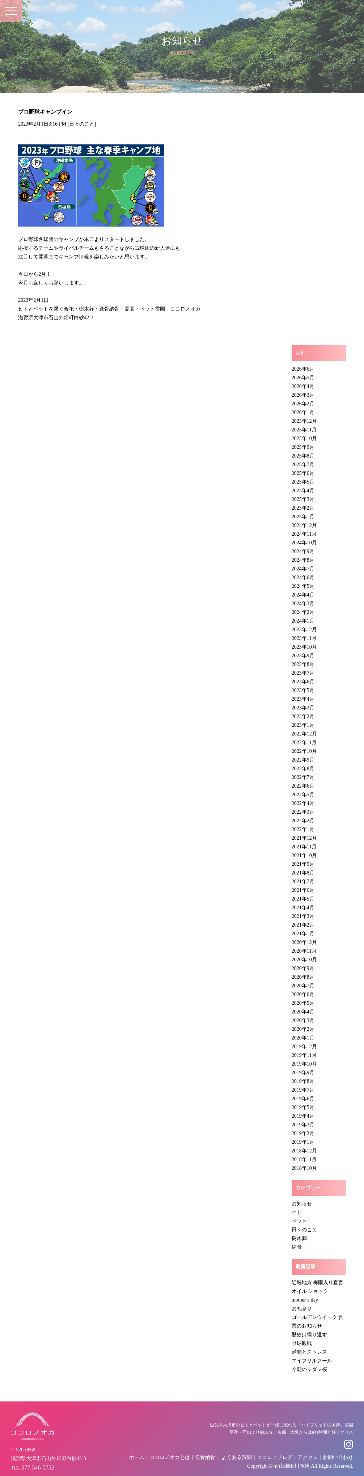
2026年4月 (303, 386)
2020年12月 (304, 942)
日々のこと (81, 124)
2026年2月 (303, 403)
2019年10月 (304, 1064)
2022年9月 (303, 760)
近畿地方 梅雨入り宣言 (318, 1282)
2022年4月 (303, 803)
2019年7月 (303, 1090)
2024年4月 (303, 595)
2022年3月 (303, 812)
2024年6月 (303, 577)
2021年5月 (303, 899)
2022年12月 (304, 734)
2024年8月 (303, 560)
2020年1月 (303, 1038)
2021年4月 (303, 907)
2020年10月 (304, 959)
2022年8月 (303, 768)
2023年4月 (303, 699)
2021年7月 (303, 881)
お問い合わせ (338, 1457)
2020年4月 (303, 1012)
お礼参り (302, 1308)
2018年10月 (304, 1168)
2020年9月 (303, 968)
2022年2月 (303, 820)
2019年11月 (304, 1055)
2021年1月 (303, 933)
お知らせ (302, 1203)
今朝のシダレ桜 (309, 1369)
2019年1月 (303, 1142)
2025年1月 (303, 516)
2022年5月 (303, 794)
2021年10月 (304, 855)
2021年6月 (303, 890)
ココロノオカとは (169, 1457)
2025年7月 (303, 464)
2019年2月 (303, 1133)
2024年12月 (304, 525)
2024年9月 (303, 551)
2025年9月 (303, 447)
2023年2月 (303, 716)
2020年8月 (303, 977)
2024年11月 (304, 534)
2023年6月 (303, 681)
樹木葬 (299, 1238)
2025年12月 (304, 421)
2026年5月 (303, 377)
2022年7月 (303, 777)
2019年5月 (303, 1107)
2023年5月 (303, 690)
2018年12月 (304, 1151)
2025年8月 (303, 456)
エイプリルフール (312, 1360)
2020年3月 (303, 1020)
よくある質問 (236, 1457)
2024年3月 (303, 603)
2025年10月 (304, 438)
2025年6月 (303, 473)
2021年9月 (303, 864)
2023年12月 (304, 629)
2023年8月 (303, 664)
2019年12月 (304, 1046)
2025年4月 (303, 490)
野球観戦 (302, 1343)
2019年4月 (303, 1116)
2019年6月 (303, 1098)
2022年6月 (303, 786)
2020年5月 (303, 1003)
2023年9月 (303, 655)
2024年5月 (303, 586)
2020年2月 (303, 1029)
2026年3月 (303, 395)
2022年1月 (303, 829)
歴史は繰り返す (309, 1334)
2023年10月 (304, 647)
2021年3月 (303, 916)
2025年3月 (303, 499)
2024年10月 (304, 542)
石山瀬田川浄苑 (291, 1466)
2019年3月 (303, 1124)
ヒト (297, 1212)
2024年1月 (303, 621)
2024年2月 (303, 612)
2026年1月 (303, 412)
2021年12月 (304, 838)
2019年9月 (303, 1072)
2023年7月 (303, 673)
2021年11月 (304, 846)
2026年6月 (303, 369)
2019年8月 (303, 1081)
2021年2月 (303, 925)
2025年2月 (303, 508)
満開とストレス (309, 1352)
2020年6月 (303, 994)
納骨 (297, 1247)
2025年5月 (303, 482)
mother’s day (305, 1300)
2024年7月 (303, 569)
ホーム (136, 1457)
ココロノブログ (274, 1457)
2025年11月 (304, 430)
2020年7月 (303, 985)
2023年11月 (304, 638)
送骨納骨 (205, 1457)
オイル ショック (310, 1291)
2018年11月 (304, 1159)
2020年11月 (304, 951)
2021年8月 (303, 873)
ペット (299, 1221)
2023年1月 (303, 725)
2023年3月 (303, 707)
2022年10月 (304, 751)
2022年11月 (304, 742)
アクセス (307, 1457)
